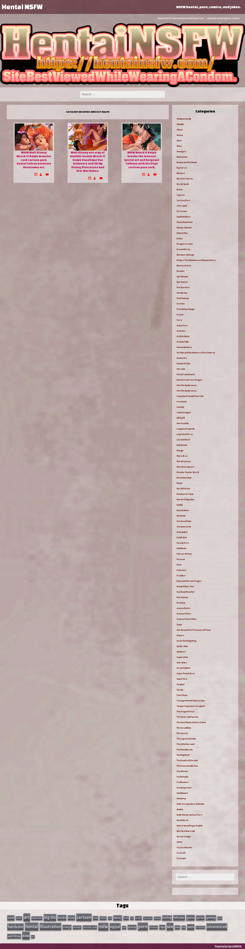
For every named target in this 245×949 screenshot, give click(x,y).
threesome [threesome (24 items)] (200, 927)
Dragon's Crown (185, 243)
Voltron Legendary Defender (191, 804)
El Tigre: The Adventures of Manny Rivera (196, 260)
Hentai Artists (183, 363)
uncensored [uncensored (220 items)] (217, 926)
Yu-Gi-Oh (181, 852)
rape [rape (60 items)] (162, 927)
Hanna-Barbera (184, 347)
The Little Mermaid (185, 744)
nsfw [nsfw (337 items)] (103, 926)
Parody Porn (183, 543)
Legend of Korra (184, 434)
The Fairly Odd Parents (187, 717)
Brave (179, 189)
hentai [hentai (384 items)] (31, 926)
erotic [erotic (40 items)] (138, 917)
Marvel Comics (184, 461)
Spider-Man (182, 646)
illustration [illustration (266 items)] (50, 926)
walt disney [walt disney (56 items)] (14, 936)
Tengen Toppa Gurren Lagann (191, 706)
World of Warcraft (186, 831)
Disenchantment (185, 222)
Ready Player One (185, 586)
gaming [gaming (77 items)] (211, 918)
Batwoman (182, 156)
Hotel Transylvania (186, 374)
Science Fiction (184, 613)
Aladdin (180, 124)
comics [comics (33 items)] (103, 918)
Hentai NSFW (22, 7)
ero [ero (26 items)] (131, 918)
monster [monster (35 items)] (77, 927)
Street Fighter (184, 668)
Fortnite (181, 303)
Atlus (179, 146)
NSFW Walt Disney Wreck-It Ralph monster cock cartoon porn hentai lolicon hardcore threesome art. (34, 160)
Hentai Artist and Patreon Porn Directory (180, 18)
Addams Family (184, 118)
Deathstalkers (184, 216)
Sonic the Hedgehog (186, 640)
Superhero (182, 678)
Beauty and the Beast (187, 162)
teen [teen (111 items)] (190, 927)
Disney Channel (184, 227)
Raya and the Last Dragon (189, 581)
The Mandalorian (185, 749)
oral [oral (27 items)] (124, 927)
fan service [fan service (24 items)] (147, 918)
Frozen (180, 314)
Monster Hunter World (188, 472)
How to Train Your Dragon (189, 379)
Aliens (180, 129)
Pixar (179, 564)
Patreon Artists (184, 553)
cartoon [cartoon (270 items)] (84, 917)
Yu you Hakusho (184, 847)
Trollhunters (183, 782)
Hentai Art (182, 358)
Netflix (180, 504)
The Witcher (182, 771)
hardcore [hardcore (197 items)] (15, 926)
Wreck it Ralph (184, 836)
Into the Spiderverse (187, 385)
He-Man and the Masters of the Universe (196, 352)
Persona (181, 559)
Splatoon (181, 651)
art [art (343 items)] (27, 917)
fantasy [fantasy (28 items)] (157, 918)
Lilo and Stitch (183, 439)
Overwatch (182, 532)
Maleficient (182, 445)
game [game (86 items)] (190, 918)
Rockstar (181, 602)
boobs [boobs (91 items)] (62, 918)
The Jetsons (182, 733)
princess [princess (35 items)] (154, 927)
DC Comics (182, 211)
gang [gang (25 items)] (220, 918)
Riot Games (182, 597)
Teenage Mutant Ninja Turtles (191, 700)
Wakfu (180, 809)
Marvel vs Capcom (185, 466)
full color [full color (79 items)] (179, 918)
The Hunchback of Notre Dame (191, 722)
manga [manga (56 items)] (67, 927)
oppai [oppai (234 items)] (115, 926)
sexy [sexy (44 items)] (177, 927)
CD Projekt (182, 205)
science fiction (183, 608)
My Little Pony (183, 488)
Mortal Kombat (184, 477)
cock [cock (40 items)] (95, 917)
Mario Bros (182, 456)
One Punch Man (184, 521)
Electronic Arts (184, 265)
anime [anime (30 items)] (19, 918)
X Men (179, 842)
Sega (179, 624)
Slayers (180, 635)
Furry (179, 320)
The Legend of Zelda (186, 738)
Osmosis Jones (184, 526)
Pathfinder (182, 548)
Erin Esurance (183, 287)
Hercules (181, 369)
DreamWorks (183, 249)
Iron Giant (182, 401)
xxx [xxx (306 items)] (26, 935)
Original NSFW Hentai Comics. (223, 18)
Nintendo (181, 515)
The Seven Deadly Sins (187, 765)
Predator (181, 575)
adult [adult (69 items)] (11, 918)
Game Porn (182, 325)
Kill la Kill (181, 417)
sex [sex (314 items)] (170, 926)
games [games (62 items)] (200, 918)
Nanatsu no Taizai (185, 494)
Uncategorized (184, 787)
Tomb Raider (183, 776)
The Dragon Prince (185, 711)
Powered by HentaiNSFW (228, 946)
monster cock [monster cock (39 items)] (90, 927)
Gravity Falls (183, 341)
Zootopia (181, 858)
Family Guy (182, 292)
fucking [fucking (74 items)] (167, 918)
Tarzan (180, 689)
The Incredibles (184, 727)
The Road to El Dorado (187, 760)
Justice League (184, 412)
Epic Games (182, 282)
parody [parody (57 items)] (132, 927)
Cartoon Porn (183, 200)
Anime (180, 135)
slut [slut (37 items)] (183, 927)
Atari (179, 140)
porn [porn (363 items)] (143, 926)
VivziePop (181, 798)
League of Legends (186, 428)
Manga (180, 450)
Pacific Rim (182, 537)
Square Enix (182, 657)
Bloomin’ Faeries (185, 178)
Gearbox (181, 330)
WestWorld (182, 820)
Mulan (179, 483)
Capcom (181, 195)
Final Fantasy (183, 298)
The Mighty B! (183, 755)
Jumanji (180, 407)
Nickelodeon (183, 510)
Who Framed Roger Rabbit (189, 825)
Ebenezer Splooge (185, 254)
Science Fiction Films (186, 619)
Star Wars (182, 662)
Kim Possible (183, 423)
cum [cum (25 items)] (110, 918)
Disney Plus (182, 233)
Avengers (181, 151)
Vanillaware (182, 793)
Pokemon (181, 570)
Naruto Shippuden (185, 499)
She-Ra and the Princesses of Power (194, 630)
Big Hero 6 (182, 167)
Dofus (179, 238)
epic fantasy (182, 276)
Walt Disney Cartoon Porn (189, 814)
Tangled (180, 684)
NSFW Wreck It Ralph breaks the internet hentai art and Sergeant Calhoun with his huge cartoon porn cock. (141, 160)
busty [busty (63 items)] (71, 918)
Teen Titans (182, 695)
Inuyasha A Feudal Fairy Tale (190, 396)
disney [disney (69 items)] (118, 918)
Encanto (180, 271)
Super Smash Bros (186, 673)
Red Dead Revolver (186, 591)
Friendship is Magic (186, 309)
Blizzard (180, 173)
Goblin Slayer (183, 336)
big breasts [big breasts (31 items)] (37, 918)
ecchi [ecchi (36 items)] (126, 918)
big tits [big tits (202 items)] (50, 917)
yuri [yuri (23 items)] (32, 936)
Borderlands (183, 184)
